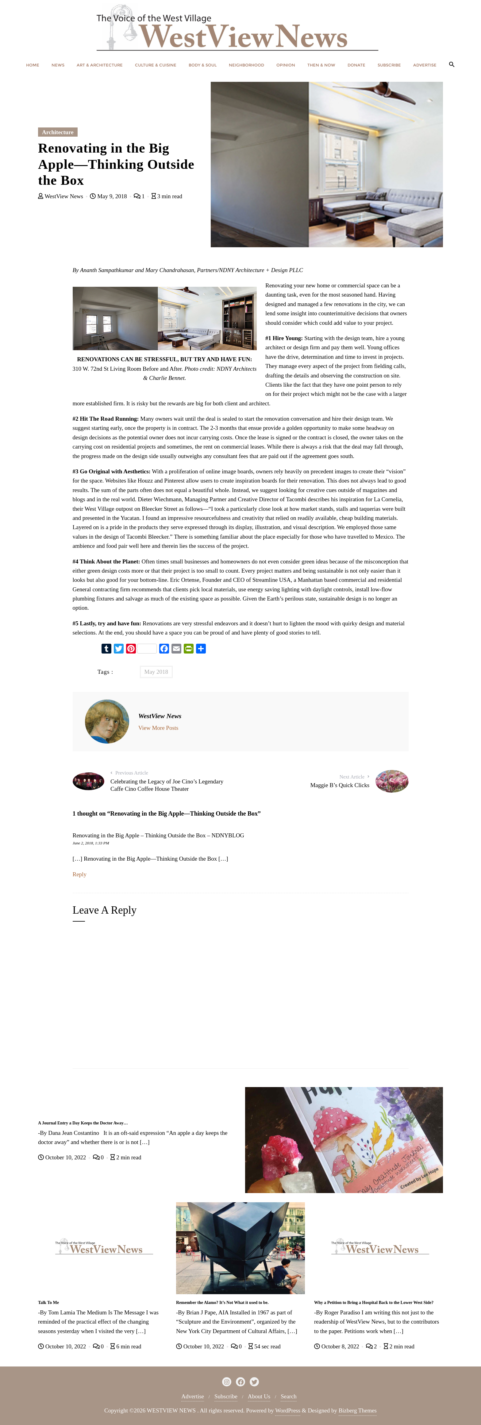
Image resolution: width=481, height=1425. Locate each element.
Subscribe (225, 1396)
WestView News (61, 196)
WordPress (287, 1410)
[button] (452, 65)
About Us (259, 1396)
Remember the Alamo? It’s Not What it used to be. (222, 1302)
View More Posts (158, 728)
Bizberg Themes (358, 1410)
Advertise (192, 1396)
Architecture (58, 132)
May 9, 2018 (109, 196)
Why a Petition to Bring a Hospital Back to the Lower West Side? (373, 1302)
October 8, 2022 (337, 1346)
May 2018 (156, 672)
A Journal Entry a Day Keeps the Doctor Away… (83, 1123)
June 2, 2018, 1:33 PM (91, 843)
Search (289, 1396)
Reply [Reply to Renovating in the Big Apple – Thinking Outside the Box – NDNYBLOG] (80, 874)
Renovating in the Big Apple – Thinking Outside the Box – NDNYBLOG (158, 835)
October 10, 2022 (62, 1157)
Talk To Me (48, 1302)
